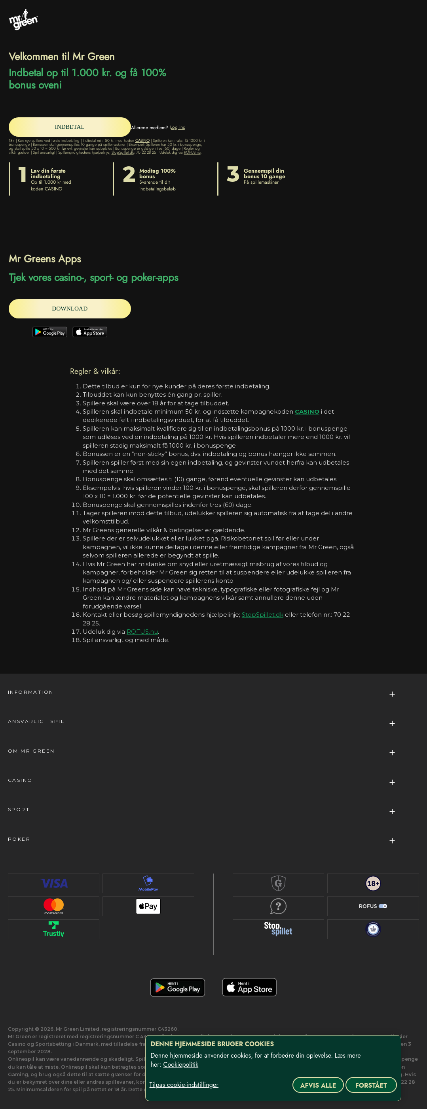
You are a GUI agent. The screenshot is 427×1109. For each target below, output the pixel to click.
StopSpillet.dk (123, 152)
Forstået (371, 1085)
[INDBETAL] (72, 127)
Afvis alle (318, 1085)
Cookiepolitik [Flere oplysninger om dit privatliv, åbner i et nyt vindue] (181, 1064)
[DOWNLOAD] (72, 308)
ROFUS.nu (192, 152)
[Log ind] (182, 127)
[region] (273, 1068)
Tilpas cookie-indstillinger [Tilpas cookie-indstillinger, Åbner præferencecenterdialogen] (184, 1085)
